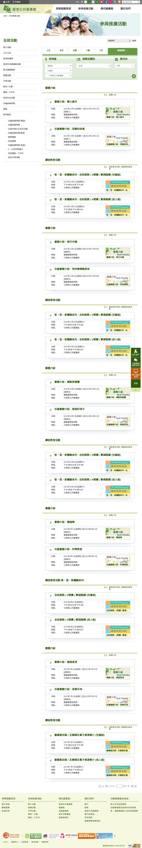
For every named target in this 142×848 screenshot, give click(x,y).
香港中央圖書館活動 (12, 64)
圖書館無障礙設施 (92, 821)
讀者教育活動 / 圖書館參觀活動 (120, 168)
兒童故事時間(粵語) (16, 133)
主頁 (8, 2)
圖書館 (62, 807)
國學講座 (12, 137)
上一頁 (103, 786)
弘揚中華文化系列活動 (18, 129)
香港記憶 (6, 811)
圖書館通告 (64, 817)
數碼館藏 (6, 807)
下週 (88, 51)
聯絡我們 (45, 842)
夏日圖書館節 (9, 70)
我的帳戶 (136, 355)
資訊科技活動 (9, 98)
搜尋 (134, 76)
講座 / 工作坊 (9, 92)
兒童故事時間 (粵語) (16, 121)
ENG (77, 2)
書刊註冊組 (89, 814)
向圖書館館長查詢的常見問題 (123, 807)
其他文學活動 (14, 157)
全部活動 (7, 53)
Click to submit (129, 41)
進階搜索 (122, 51)
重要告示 (14, 842)
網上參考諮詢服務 (118, 804)
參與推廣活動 (85, 8)
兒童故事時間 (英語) (16, 145)
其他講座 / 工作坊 (16, 153)
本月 (62, 51)
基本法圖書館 (65, 814)
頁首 (136, 383)
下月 (101, 51)
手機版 (17, 2)
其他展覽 (12, 141)
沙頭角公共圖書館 (71, 118)
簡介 (87, 804)
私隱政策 (24, 842)
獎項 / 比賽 (8, 86)
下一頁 (132, 786)
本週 (75, 51)
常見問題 (88, 817)
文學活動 (7, 81)
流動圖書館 (64, 811)
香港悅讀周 (8, 58)
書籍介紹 (112, 95)
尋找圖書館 (107, 8)
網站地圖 (34, 842)
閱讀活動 (7, 75)
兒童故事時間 (9, 103)
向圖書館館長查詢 (136, 364)
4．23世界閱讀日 (15, 149)
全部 (118, 66)
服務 (87, 807)
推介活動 (7, 47)
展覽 (5, 109)
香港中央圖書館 (65, 804)
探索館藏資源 (63, 8)
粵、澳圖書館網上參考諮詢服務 (124, 811)
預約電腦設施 (136, 376)
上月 (48, 51)
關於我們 (125, 8)
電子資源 (6, 804)
